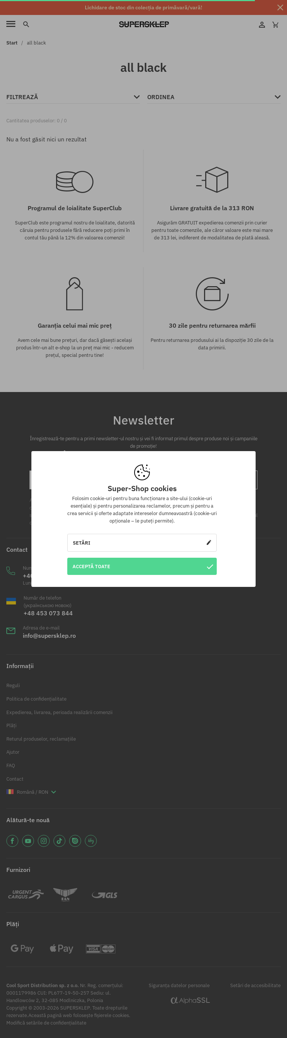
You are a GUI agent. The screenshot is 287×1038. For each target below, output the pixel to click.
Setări (142, 542)
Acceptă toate (142, 566)
